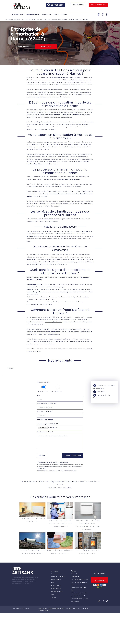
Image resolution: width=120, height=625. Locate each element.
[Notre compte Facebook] (103, 14)
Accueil (7, 19)
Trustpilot (10, 368)
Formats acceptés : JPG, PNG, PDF (47, 424)
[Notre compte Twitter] (107, 14)
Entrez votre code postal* (45, 411)
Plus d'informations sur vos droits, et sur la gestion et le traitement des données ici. (57, 470)
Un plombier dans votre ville (79, 579)
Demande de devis (22, 46)
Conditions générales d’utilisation (57, 608)
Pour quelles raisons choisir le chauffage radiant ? (60, 551)
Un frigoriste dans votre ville (79, 599)
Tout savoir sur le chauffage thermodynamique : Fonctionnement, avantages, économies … (87, 525)
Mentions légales (43, 608)
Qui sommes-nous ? (18, 14)
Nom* (38, 395)
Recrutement (75, 576)
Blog (52, 582)
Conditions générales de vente (73, 608)
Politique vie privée (43, 610)
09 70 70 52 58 (57, 5)
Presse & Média (56, 585)
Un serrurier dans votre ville (79, 593)
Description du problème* (45, 432)
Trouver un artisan (60, 14)
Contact (53, 597)
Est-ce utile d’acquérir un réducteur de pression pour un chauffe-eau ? (60, 523)
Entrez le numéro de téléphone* (46, 403)
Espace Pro (74, 574)
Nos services (75, 601)
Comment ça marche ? (33, 14)
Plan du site (85, 608)
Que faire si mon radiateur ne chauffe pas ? (32, 520)
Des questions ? (47, 14)
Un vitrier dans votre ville (78, 596)
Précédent (42, 455)
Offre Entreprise (56, 588)
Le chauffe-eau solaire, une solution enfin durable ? (32, 551)
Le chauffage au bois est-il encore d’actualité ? (87, 551)
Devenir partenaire (56, 591)
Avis (52, 594)
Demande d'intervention (98, 5)
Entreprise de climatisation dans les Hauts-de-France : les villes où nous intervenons (37, 19)
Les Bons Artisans (19, 608)
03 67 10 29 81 (46, 46)
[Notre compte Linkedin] (99, 14)
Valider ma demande (72, 455)
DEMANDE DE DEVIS (78, 5)
